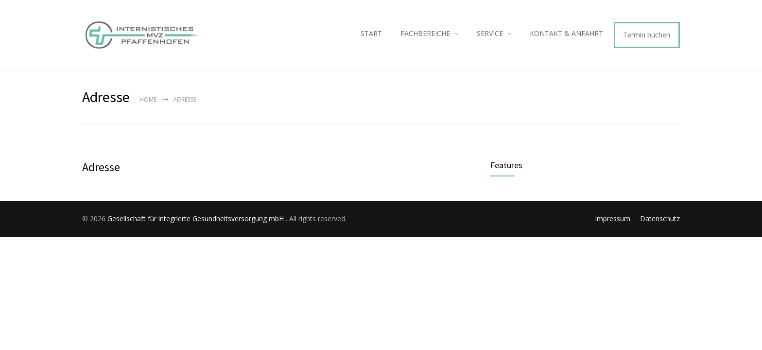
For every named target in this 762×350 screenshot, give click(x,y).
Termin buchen (646, 34)
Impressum (612, 218)
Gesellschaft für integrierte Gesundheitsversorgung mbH (196, 218)
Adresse (101, 167)
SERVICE (490, 33)
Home (147, 99)
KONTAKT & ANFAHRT (566, 33)
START (371, 33)
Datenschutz (660, 218)
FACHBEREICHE (425, 33)
